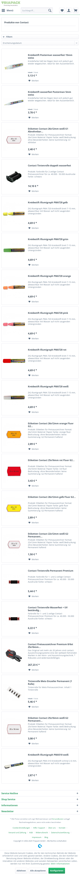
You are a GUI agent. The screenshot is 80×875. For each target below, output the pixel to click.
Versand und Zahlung (17, 832)
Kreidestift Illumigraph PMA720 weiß (48, 386)
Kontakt (62, 828)
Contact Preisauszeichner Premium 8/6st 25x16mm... (50, 645)
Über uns (52, 828)
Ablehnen (21, 870)
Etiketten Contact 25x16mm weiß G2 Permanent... (48, 719)
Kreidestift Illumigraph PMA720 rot (47, 349)
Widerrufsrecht (42, 832)
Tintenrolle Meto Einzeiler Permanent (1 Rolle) (50, 682)
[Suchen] (50, 10)
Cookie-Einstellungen (21, 828)
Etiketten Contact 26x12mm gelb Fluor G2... (52, 497)
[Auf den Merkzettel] (33, 80)
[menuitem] (7, 10)
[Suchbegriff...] (37, 10)
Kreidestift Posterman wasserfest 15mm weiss (50, 56)
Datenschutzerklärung (60, 832)
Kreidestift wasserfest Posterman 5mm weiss (49, 93)
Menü (7, 10)
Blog (46, 837)
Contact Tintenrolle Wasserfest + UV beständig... (48, 609)
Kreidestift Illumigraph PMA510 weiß (48, 754)
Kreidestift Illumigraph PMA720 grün (48, 239)
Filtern (7, 36)
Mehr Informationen (60, 863)
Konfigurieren (56, 870)
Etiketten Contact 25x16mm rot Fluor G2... (51, 460)
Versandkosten (57, 819)
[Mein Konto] (69, 10)
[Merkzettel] (62, 10)
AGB (31, 832)
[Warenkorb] (75, 10)
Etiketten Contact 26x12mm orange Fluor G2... (50, 425)
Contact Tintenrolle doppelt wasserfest (49, 165)
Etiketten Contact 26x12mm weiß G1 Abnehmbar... (48, 130)
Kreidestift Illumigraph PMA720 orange (49, 276)
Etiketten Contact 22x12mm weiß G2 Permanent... (48, 535)
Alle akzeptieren (38, 870)
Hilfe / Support (39, 828)
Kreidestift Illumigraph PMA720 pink (48, 313)
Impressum (36, 837)
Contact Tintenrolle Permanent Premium (50, 570)
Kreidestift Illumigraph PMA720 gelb (48, 202)
